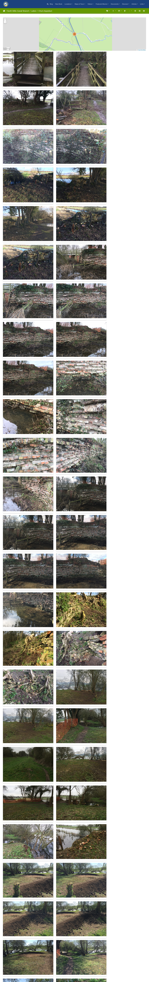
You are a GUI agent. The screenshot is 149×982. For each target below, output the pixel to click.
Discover (125, 4)
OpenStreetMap (142, 50)
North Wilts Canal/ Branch (18, 11)
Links (142, 4)
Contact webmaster (81, 975)
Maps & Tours (79, 4)
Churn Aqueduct (45, 11)
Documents (114, 4)
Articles (134, 4)
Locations (68, 4)
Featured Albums (101, 4)
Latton (33, 11)
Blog (51, 4)
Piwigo (71, 975)
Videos (90, 4)
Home (4, 11)
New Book (58, 4)
